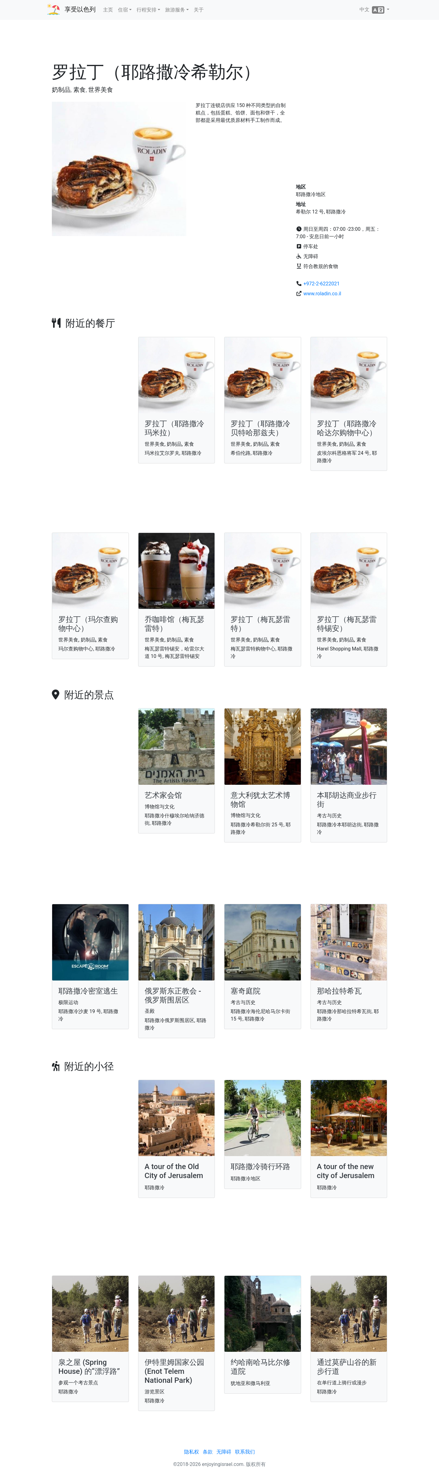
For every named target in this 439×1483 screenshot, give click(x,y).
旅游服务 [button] (175, 10)
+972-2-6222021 (321, 284)
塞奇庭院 (245, 991)
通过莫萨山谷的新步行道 (347, 1367)
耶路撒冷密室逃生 (88, 991)
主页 (108, 10)
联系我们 (245, 1452)
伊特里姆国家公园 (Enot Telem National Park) (174, 1371)
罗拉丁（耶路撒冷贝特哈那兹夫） (260, 428)
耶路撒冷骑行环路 (260, 1166)
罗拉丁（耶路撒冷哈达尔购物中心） (347, 428)
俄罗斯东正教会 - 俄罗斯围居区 (173, 995)
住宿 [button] (123, 10)
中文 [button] (373, 10)
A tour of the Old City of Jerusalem (174, 1171)
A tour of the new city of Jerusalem (346, 1171)
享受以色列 (80, 9)
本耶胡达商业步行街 (347, 800)
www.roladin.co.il (322, 294)
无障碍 (223, 1452)
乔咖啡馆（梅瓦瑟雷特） (174, 624)
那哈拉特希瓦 (339, 991)
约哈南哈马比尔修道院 (260, 1367)
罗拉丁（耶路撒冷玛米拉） (174, 428)
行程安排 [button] (146, 10)
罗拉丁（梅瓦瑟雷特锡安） (347, 624)
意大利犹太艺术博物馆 (260, 800)
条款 (208, 1452)
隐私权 (191, 1452)
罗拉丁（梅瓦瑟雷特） (260, 624)
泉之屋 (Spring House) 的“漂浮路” (89, 1367)
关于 (199, 10)
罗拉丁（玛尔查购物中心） (88, 624)
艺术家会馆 (163, 795)
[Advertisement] (219, 43)
